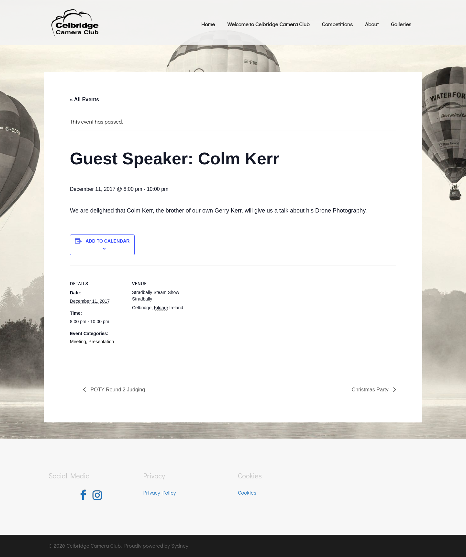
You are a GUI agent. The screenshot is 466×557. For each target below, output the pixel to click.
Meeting (78, 341)
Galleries (401, 24)
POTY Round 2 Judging (117, 389)
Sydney (179, 545)
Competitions (337, 24)
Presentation (101, 341)
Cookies (247, 492)
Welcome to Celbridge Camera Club (268, 24)
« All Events (84, 99)
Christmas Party (371, 389)
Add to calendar (108, 241)
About (372, 24)
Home (208, 24)
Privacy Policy (159, 492)
